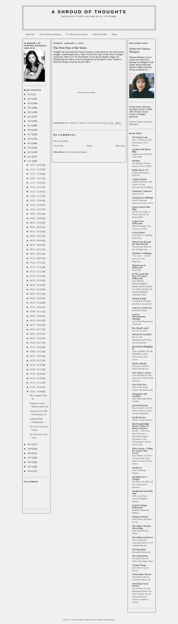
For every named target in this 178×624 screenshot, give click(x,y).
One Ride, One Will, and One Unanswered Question (142, 484)
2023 (29, 108)
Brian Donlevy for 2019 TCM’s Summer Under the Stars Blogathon (142, 411)
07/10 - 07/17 (36, 271)
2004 (29, 471)
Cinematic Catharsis (142, 191)
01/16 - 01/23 (36, 383)
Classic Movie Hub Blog (141, 208)
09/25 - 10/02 (36, 223)
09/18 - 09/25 (36, 227)
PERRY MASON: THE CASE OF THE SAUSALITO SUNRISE (142, 184)
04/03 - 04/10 (36, 334)
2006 (29, 462)
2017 (29, 134)
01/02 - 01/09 (36, 391)
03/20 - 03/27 (36, 343)
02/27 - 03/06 (36, 356)
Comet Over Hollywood (138, 222)
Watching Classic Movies (140, 584)
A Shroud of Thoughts (88, 11)
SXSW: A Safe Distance (142, 420)
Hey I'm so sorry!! (140, 330)
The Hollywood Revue (142, 537)
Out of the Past (139, 384)
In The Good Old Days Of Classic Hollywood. (140, 276)
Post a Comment (60, 141)
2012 (29, 156)
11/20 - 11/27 (36, 187)
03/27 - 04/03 (36, 338)
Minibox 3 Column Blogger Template (76, 620)
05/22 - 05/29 (36, 303)
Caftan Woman (139, 179)
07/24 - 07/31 (36, 263)
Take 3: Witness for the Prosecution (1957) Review (142, 143)
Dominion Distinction (141, 552)
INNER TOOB (139, 298)
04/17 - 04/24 (36, 325)
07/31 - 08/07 (36, 258)
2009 (29, 449)
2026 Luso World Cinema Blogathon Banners (140, 499)
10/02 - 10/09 (36, 218)
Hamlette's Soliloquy (142, 253)
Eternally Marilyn (139, 310)
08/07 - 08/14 (36, 254)
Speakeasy (137, 468)
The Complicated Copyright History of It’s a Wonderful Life (142, 543)
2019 (29, 125)
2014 (29, 148)
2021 (29, 116)
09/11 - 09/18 (36, 231)
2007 (29, 458)
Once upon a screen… (142, 373)
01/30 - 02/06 (36, 374)
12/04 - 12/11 (36, 178)
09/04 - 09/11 (36, 236)
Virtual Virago (139, 565)
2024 (29, 103)
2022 (29, 112)
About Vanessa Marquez (50, 34)
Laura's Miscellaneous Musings (138, 316)
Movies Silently (139, 363)
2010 (29, 444)
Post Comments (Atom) (76, 152)
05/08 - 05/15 (36, 311)
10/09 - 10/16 (36, 214)
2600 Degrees (110, 620)
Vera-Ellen (136, 270)
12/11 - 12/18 (36, 174)
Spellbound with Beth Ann (142, 492)
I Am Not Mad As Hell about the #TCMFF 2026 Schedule (142, 378)
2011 (29, 161)
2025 (29, 99)
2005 (29, 466)
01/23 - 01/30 (36, 378)
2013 (29, 152)
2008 (29, 453)
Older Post (120, 146)
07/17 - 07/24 (36, 267)
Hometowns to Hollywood (139, 266)
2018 (29, 130)
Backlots (136, 161)
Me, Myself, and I (140, 328)
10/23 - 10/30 (36, 205)
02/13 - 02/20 (36, 365)
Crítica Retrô (138, 232)
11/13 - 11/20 (36, 191)
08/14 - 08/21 (36, 249)
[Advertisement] (89, 24)
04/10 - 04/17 (36, 329)
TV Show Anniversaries (76, 34)
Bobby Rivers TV (140, 170)
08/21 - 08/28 (36, 245)
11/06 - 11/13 (36, 196)
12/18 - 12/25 (36, 169)
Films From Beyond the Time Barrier (141, 243)
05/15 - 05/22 (36, 307)
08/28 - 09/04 (36, 240)
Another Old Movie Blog (141, 150)
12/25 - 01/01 (36, 165)
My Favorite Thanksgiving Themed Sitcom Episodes (141, 340)
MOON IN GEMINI (142, 334)
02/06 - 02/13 (36, 369)
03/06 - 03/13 (36, 351)
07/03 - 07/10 (36, 276)
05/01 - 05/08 (36, 316)
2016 (29, 139)
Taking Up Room (140, 517)
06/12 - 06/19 (36, 289)
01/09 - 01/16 (36, 387)
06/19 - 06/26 (36, 285)
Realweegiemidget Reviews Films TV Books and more (140, 426)
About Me (29, 34)
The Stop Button (140, 556)
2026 (29, 94)
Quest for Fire (138, 193)
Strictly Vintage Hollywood (139, 506)
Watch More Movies (141, 574)
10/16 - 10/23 (36, 209)
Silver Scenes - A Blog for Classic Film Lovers (142, 450)
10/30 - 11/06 (36, 200)
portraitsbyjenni (140, 405)
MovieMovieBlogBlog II (142, 347)
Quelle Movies (139, 417)
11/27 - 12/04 (36, 183)
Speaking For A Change (139, 478)
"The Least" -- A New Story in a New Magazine (141, 258)
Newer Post (58, 146)
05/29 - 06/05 (36, 298)
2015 (29, 143)
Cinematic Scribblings (142, 198)
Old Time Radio (99, 34)
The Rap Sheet (139, 549)
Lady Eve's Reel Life (142, 308)
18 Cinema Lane (140, 137)
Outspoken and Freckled (139, 395)
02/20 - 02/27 (36, 360)
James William (97, 620)
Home (114, 34)
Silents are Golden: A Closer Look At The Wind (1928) (141, 214)
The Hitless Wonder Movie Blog (141, 527)
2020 (29, 121)
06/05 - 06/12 (36, 294)
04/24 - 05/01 (36, 320)
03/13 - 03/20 (36, 347)
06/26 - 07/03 (36, 280)
